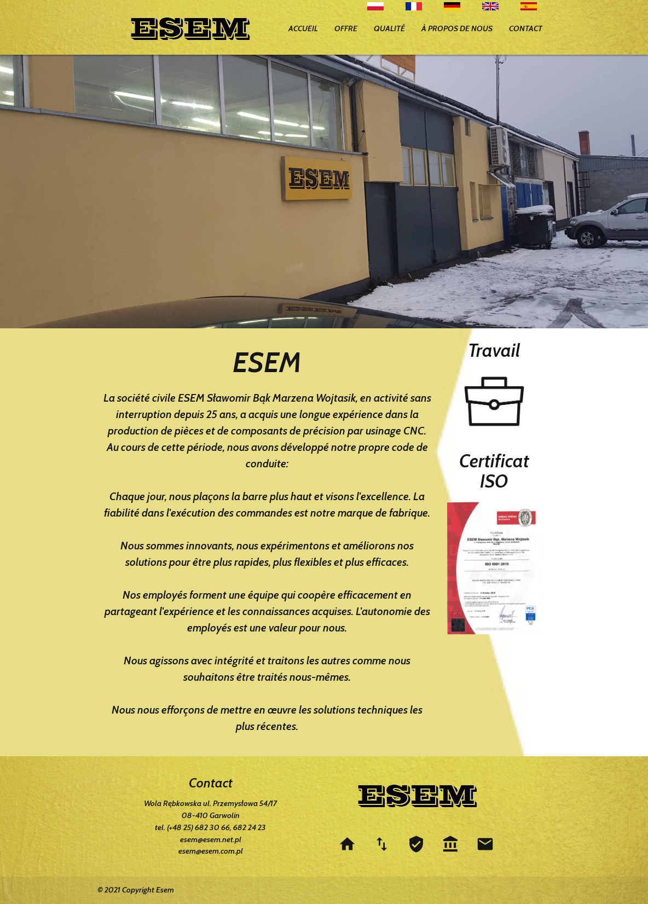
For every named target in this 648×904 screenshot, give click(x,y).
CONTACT (525, 28)
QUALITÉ (389, 28)
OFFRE (345, 28)
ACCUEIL (303, 28)
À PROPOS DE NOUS (457, 28)
